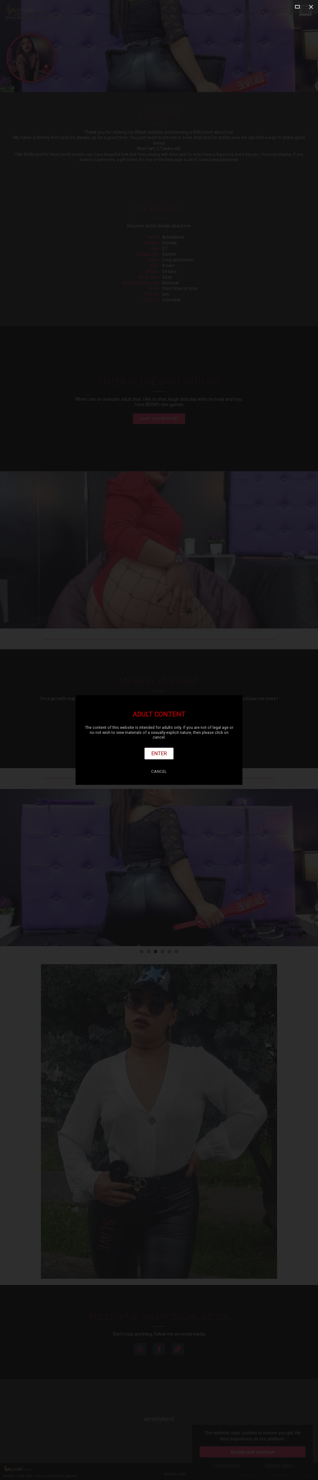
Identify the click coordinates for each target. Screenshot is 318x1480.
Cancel (159, 771)
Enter (159, 753)
